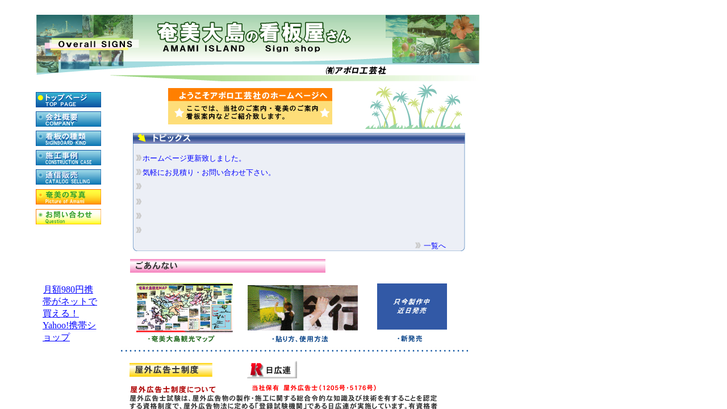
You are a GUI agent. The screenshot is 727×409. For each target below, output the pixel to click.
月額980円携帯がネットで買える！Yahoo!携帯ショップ (70, 313)
